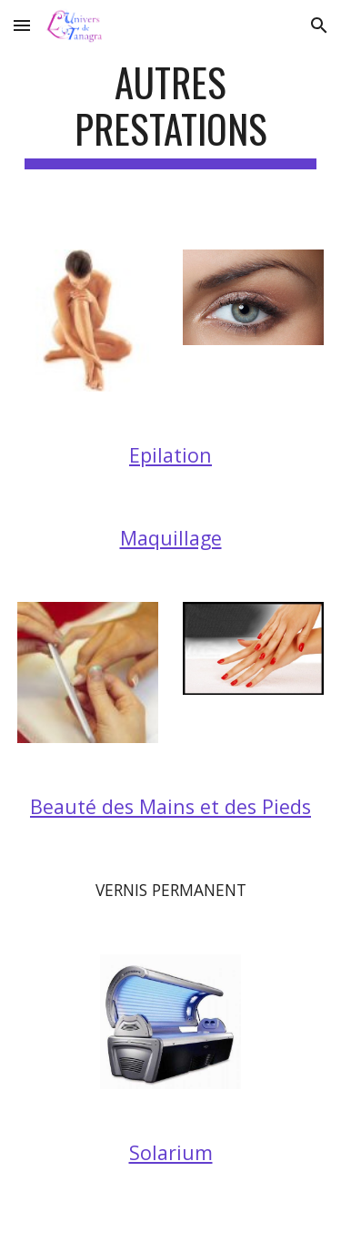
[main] (171, 114)
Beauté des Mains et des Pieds (170, 806)
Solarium (171, 1152)
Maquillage (171, 538)
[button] (22, 25)
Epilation (170, 455)
